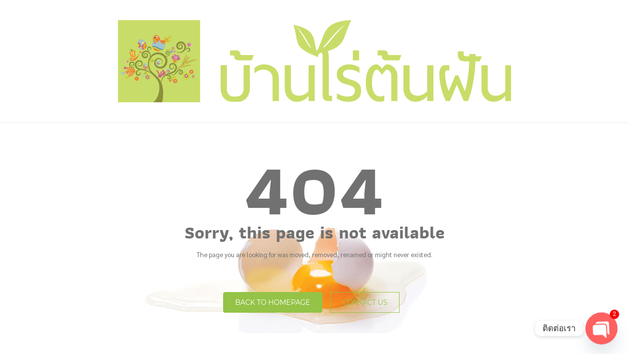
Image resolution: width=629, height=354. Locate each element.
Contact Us (365, 302)
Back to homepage (273, 302)
